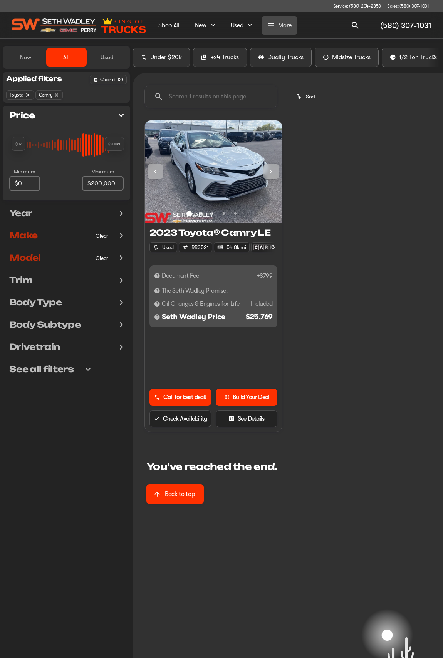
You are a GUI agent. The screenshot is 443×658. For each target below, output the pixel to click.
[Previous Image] (155, 171)
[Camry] (49, 95)
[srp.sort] (306, 96)
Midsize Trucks (347, 57)
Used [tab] (107, 57)
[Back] (108, 79)
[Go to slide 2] (200, 213)
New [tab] (25, 57)
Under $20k (161, 57)
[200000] (103, 183)
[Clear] (101, 236)
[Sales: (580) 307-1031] (408, 6)
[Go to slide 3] (212, 213)
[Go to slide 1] (189, 213)
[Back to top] (175, 494)
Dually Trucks (281, 57)
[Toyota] (20, 95)
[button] (155, 171)
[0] (24, 183)
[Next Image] (434, 57)
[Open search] (355, 25)
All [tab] (66, 57)
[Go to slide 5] (235, 213)
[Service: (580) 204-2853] (357, 6)
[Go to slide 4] (223, 213)
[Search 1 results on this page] (210, 96)
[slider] (18, 144)
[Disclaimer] (157, 276)
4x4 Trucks (220, 57)
